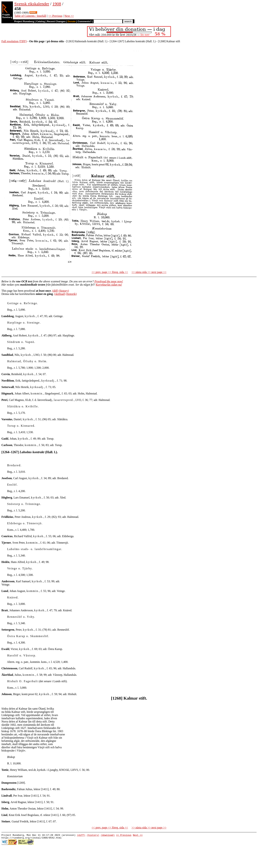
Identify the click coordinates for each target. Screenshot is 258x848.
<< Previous (55, 15)
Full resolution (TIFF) (14, 41)
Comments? (85, 21)
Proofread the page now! (108, 281)
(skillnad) (59, 293)
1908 (56, 3)
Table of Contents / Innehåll (30, 15)
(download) (108, 835)
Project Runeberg (24, 21)
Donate (72, 21)
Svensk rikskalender (31, 3)
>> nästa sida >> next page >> (149, 272)
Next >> (69, 15)
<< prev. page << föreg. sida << (110, 272)
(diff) (55, 290)
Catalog (40, 21)
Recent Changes (56, 21)
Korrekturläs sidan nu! (109, 284)
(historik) (71, 293)
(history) (64, 290)
